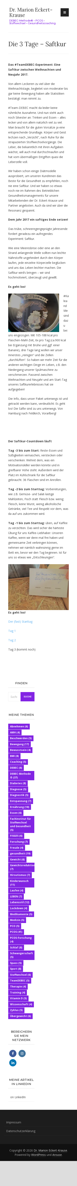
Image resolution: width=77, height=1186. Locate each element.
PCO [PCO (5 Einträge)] (14, 926)
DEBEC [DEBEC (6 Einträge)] (16, 768)
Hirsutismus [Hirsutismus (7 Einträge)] (20, 875)
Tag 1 (12, 631)
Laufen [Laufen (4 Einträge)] (16, 890)
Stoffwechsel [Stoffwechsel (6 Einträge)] (20, 975)
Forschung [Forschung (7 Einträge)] (19, 841)
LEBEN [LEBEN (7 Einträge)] (16, 896)
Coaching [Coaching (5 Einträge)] (18, 762)
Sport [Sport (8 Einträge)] (15, 969)
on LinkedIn (18, 1097)
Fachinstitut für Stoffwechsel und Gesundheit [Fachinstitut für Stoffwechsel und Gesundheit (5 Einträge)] (20, 824)
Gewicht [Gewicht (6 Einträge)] (17, 859)
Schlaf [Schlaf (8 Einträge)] (16, 947)
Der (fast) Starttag (20, 621)
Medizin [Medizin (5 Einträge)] (17, 920)
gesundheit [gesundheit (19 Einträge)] (20, 853)
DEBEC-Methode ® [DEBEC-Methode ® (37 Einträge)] (20, 775)
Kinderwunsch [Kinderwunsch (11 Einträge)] (19, 882)
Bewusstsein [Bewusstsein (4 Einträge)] (20, 750)
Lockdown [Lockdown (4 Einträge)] (18, 908)
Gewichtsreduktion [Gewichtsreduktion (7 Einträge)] (22, 867)
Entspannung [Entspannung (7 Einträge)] (20, 801)
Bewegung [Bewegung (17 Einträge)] (19, 744)
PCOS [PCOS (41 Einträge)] (16, 932)
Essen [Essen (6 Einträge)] (16, 813)
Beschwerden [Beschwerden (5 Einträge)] (21, 738)
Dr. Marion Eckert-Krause (31, 12)
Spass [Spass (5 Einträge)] (16, 963)
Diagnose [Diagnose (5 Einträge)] (18, 789)
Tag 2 (12, 640)
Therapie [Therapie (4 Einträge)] (18, 986)
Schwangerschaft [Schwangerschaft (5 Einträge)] (21, 955)
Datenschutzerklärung (20, 1131)
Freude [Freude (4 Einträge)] (16, 847)
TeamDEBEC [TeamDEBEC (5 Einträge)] (19, 980)
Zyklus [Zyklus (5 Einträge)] (16, 1010)
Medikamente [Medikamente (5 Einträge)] (21, 914)
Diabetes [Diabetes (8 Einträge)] (18, 783)
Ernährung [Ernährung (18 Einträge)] (19, 807)
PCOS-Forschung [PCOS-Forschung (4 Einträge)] (21, 939)
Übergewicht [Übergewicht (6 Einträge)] (20, 1016)
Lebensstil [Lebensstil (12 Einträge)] (19, 902)
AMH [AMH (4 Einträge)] (15, 732)
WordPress (38, 1155)
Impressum (13, 1122)
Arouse (57, 1155)
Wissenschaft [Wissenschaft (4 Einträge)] (21, 1004)
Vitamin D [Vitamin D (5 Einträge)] (18, 998)
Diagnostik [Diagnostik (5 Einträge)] (19, 795)
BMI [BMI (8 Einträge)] (14, 756)
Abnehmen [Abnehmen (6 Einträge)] (19, 726)
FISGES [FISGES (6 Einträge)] (16, 835)
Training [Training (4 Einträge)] (17, 992)
